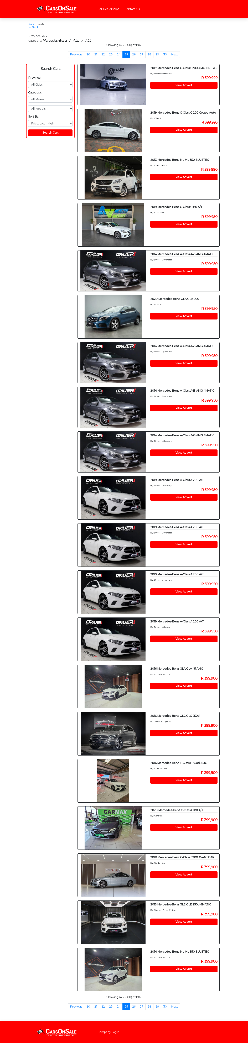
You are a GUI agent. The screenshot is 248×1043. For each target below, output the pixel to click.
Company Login (108, 1032)
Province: (34, 77)
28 (149, 54)
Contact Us (132, 9)
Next (174, 54)
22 (103, 54)
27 (141, 54)
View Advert (183, 85)
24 (118, 54)
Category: (35, 92)
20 (88, 54)
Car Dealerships (108, 9)
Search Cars (50, 69)
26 (134, 54)
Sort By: (33, 116)
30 (165, 54)
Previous (76, 54)
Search (31, 24)
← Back (33, 27)
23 (111, 54)
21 (95, 54)
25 (126, 54)
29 (157, 54)
